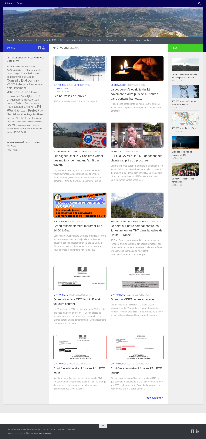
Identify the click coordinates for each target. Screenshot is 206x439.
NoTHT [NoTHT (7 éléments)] (26, 107)
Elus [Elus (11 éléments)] (31, 84)
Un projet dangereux (70, 40)
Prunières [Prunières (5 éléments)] (24, 111)
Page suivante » (154, 397)
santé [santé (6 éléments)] (39, 122)
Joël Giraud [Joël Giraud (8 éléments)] (22, 96)
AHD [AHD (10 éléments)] (19, 66)
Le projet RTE (49, 40)
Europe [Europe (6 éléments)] (34, 92)
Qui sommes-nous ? (27, 40)
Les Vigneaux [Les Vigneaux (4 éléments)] (35, 103)
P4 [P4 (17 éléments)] (39, 106)
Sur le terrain (81, 151)
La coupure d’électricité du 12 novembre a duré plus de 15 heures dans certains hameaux (134, 94)
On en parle (141, 221)
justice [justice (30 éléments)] (34, 95)
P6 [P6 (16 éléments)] (9, 110)
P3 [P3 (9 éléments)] (34, 106)
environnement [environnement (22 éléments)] (19, 92)
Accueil (10, 40)
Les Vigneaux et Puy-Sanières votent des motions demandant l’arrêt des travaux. (78, 160)
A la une (115, 221)
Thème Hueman (44, 433)
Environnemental (62, 85)
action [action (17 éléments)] (11, 66)
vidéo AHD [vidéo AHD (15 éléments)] (20, 132)
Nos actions (113, 40)
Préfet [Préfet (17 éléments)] (32, 110)
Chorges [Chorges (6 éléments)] (17, 73)
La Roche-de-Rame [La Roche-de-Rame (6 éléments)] (21, 103)
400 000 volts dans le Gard (184, 128)
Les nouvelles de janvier (69, 96)
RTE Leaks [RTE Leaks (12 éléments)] (28, 118)
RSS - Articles (13, 150)
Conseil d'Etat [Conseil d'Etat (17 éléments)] (17, 80)
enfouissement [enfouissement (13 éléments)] (16, 88)
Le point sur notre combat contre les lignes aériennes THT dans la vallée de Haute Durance (137, 230)
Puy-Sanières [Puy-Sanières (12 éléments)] (34, 114)
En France (116, 151)
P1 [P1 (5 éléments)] (32, 107)
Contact (20, 3)
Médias (147, 40)
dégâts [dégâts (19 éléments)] (23, 84)
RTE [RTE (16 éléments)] (17, 118)
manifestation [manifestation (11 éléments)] (15, 106)
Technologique (61, 88)
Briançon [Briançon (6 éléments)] (21, 70)
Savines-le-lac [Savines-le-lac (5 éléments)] (20, 125)
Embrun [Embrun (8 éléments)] (39, 84)
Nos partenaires (132, 40)
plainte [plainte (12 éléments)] (15, 110)
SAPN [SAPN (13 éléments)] (11, 125)
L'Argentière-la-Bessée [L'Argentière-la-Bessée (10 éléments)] (20, 99)
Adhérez (9, 3)
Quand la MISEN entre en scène (132, 299)
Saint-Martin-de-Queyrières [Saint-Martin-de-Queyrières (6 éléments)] (25, 122)
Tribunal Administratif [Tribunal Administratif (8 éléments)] (24, 128)
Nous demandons (94, 40)
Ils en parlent (118, 85)
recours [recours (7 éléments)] (10, 118)
